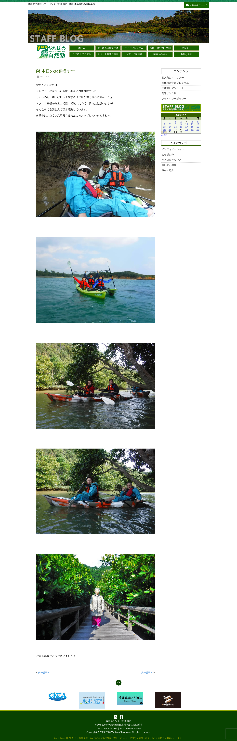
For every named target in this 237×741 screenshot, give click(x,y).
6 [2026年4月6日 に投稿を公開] (164, 124)
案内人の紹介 (160, 54)
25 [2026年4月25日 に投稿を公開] (192, 129)
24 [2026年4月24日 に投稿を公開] (186, 129)
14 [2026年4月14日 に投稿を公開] (170, 126)
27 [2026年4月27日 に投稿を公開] (164, 132)
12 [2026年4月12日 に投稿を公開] (198, 124)
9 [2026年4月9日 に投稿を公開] (181, 124)
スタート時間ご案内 (108, 54)
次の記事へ (147, 672)
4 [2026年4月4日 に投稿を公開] (192, 121)
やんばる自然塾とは (108, 47)
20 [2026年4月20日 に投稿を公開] (164, 129)
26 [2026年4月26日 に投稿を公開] (198, 129)
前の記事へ (44, 672)
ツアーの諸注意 (134, 54)
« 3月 (164, 135)
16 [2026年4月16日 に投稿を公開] (181, 126)
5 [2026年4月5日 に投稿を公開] (197, 121)
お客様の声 (168, 154)
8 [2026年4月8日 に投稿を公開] (175, 124)
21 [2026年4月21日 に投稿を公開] (170, 129)
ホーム (81, 47)
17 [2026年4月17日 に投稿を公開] (186, 126)
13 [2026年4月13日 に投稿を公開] (164, 126)
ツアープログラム (134, 47)
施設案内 (186, 47)
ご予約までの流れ (82, 54)
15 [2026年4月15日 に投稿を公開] (175, 126)
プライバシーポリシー (174, 98)
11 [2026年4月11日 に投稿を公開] (192, 124)
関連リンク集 (169, 93)
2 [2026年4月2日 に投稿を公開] (181, 121)
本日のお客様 (169, 165)
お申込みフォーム (197, 5)
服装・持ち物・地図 (160, 47)
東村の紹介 (168, 170)
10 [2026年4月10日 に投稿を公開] (186, 124)
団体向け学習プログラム (175, 82)
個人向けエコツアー (173, 77)
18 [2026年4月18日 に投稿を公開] (192, 126)
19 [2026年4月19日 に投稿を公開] (198, 126)
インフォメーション (173, 149)
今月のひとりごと (171, 159)
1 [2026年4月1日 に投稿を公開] (175, 121)
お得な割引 (186, 54)
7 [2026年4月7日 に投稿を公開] (170, 124)
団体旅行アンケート (173, 88)
